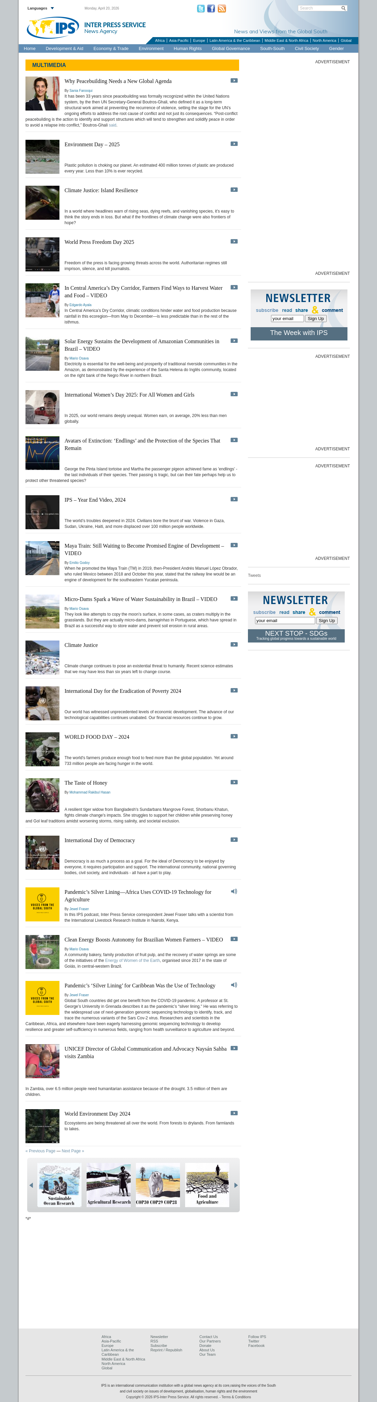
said (112, 125)
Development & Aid (65, 48)
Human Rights (188, 48)
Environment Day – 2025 (92, 144)
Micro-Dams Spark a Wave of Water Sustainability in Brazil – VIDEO (141, 599)
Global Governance (231, 48)
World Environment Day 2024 (97, 1114)
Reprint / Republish (166, 1350)
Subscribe (158, 1345)
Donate (205, 1345)
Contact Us (208, 1337)
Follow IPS (257, 1337)
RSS (154, 1341)
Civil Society (307, 48)
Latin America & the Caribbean (235, 40)
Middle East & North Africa (286, 40)
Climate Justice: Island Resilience (101, 190)
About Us (207, 1350)
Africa (160, 40)
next (236, 1185)
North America (325, 40)
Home (30, 48)
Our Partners (210, 1341)
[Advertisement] (299, 167)
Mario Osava (79, 358)
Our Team (207, 1354)
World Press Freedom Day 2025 (99, 242)
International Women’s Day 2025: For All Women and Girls (130, 395)
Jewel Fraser (79, 909)
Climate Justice (81, 645)
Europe (199, 40)
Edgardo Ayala (80, 305)
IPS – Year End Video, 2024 (95, 500)
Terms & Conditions (236, 1397)
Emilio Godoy (79, 563)
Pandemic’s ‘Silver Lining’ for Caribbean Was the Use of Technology (140, 985)
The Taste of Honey (86, 783)
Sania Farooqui (80, 91)
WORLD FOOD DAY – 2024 (97, 737)
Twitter (253, 1341)
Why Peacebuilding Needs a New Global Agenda (118, 81)
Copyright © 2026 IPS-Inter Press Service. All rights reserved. (172, 1397)
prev (31, 1185)
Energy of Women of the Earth (132, 960)
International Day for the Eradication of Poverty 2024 (123, 691)
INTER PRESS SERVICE (115, 24)
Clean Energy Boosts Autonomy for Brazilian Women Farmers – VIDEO (144, 939)
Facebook (256, 1345)
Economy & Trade (110, 48)
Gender (336, 48)
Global (346, 40)
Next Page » (73, 1151)
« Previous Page (40, 1151)
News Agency (101, 31)
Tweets (254, 575)
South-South (272, 48)
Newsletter (159, 1337)
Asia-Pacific (178, 40)
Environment (151, 48)
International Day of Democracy (100, 840)
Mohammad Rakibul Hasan (89, 792)
